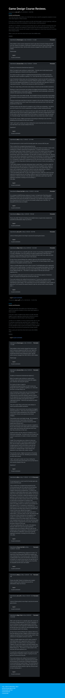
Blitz (18, 139)
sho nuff (17, 12)
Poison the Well (20, 191)
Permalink (52, 40)
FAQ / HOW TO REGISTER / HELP (10, 686)
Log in (13, 55)
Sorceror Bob (20, 63)
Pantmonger (20, 40)
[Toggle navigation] (10, 2)
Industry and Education (14, 15)
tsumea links (5, 693)
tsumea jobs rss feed (7, 690)
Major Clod (19, 248)
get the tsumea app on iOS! (8, 688)
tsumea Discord (6, 691)
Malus (18, 214)
